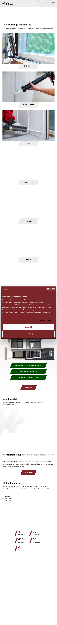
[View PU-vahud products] (28, 50)
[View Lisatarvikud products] (28, 282)
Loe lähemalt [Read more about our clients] (28, 472)
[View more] (28, 9)
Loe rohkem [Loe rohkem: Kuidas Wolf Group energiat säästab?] (28, 388)
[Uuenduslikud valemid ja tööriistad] (28, 365)
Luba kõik (28, 327)
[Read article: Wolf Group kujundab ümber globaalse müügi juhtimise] (28, 582)
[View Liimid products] (28, 127)
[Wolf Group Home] (7, 3)
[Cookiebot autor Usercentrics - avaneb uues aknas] (46, 289)
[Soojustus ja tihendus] (28, 371)
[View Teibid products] (28, 243)
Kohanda (28, 334)
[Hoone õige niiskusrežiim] (28, 377)
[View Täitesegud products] (28, 166)
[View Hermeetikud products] (28, 88)
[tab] (11, 455)
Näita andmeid (45, 320)
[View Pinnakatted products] (28, 205)
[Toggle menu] (53, 3)
